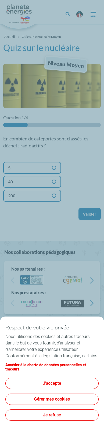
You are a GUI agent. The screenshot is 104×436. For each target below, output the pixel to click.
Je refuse (52, 414)
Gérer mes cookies (52, 399)
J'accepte (52, 383)
